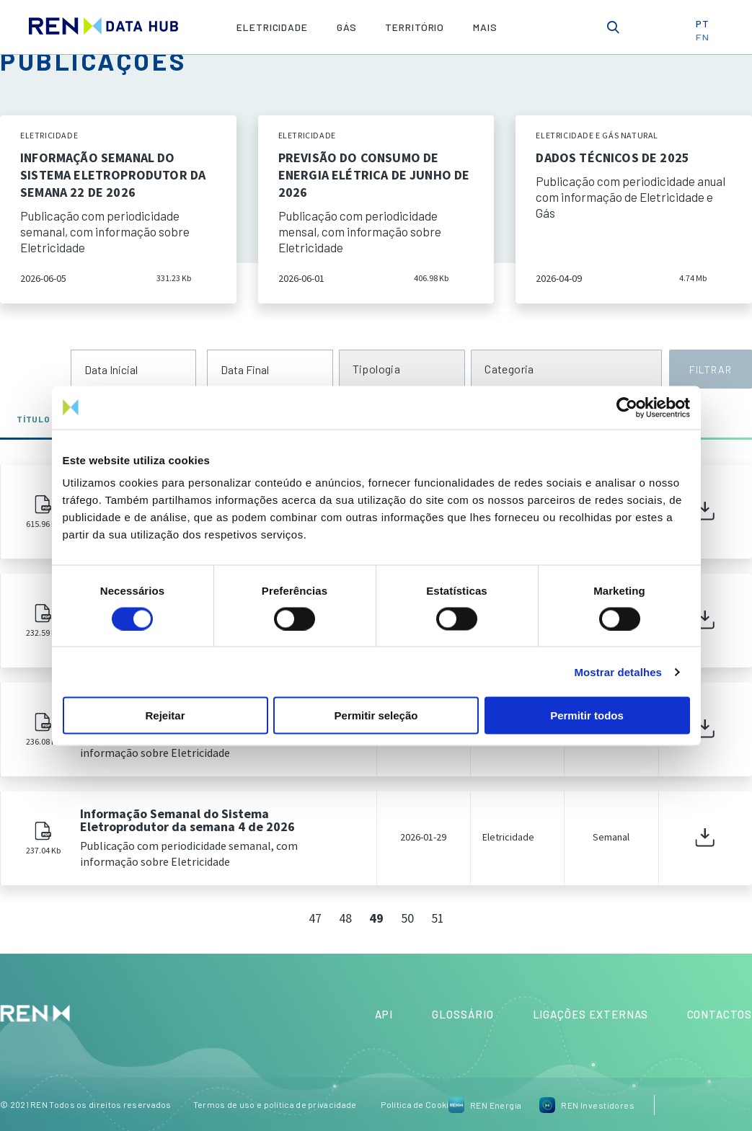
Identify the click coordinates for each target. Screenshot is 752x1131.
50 (407, 918)
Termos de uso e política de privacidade (275, 1104)
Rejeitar (165, 715)
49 (376, 918)
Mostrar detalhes (618, 671)
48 (345, 918)
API (384, 1014)
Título (39, 419)
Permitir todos (587, 715)
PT (707, 26)
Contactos (719, 1014)
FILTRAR (710, 369)
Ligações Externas (590, 1014)
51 (437, 918)
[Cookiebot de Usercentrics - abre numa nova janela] (627, 407)
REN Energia (485, 1105)
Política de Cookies (420, 1104)
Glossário (462, 1014)
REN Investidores (586, 1105)
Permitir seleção (376, 715)
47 (315, 918)
